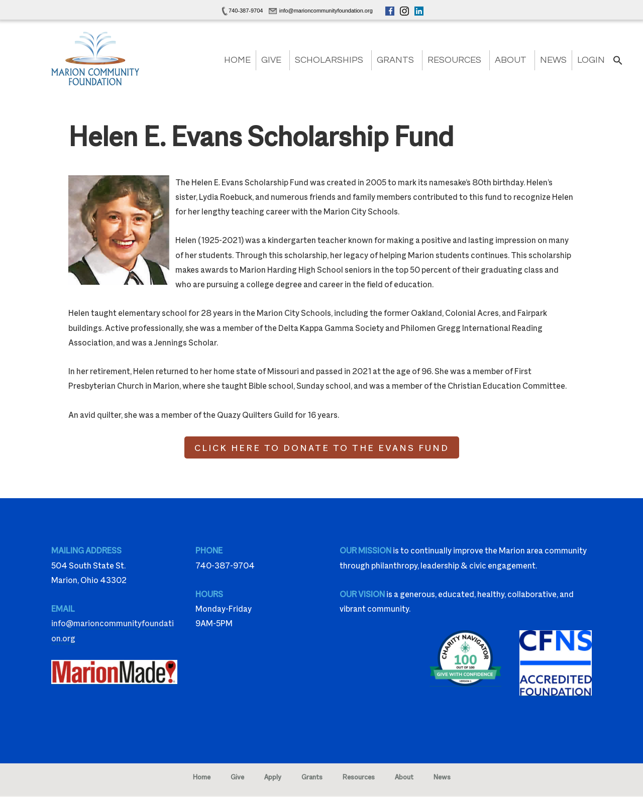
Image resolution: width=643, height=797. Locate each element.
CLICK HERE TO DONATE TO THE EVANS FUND (321, 447)
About (510, 60)
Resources (454, 60)
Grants (395, 60)
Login (591, 60)
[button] (618, 63)
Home (237, 60)
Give (271, 60)
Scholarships (329, 60)
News (553, 60)
